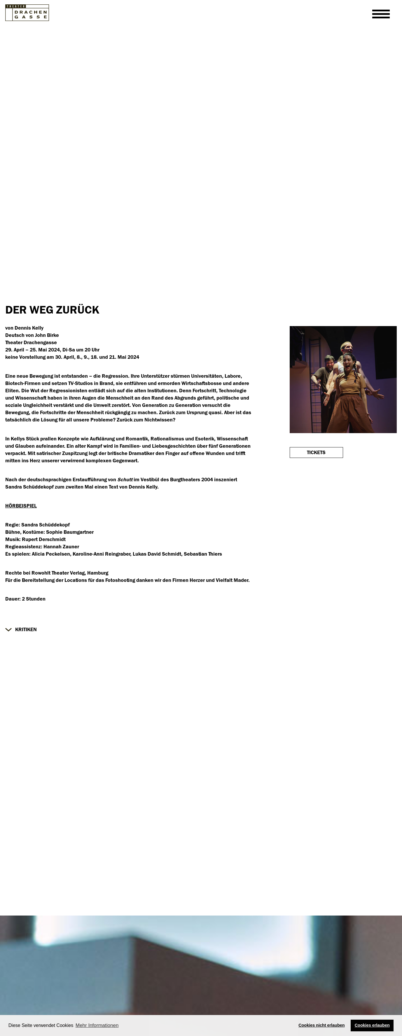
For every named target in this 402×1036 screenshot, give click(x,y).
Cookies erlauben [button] (372, 1025)
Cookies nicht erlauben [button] (321, 1025)
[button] (21, 629)
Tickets (316, 452)
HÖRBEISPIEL (21, 506)
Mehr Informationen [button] (97, 1025)
